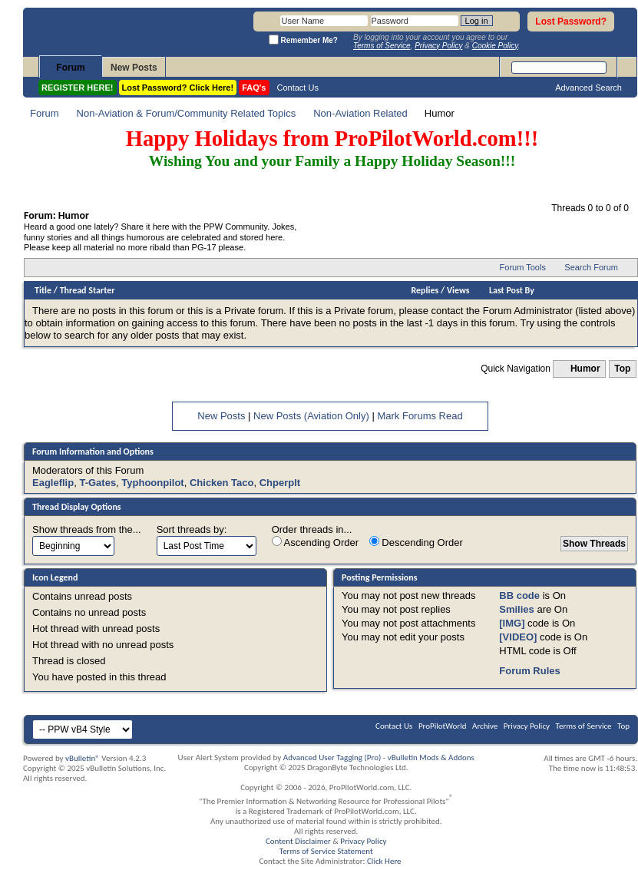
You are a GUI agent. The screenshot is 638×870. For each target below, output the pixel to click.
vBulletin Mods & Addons (431, 757)
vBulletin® (82, 758)
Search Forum (591, 267)
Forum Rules (529, 670)
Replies (425, 290)
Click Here (384, 861)
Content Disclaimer (298, 841)
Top (622, 368)
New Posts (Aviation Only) (311, 416)
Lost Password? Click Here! (178, 87)
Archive (485, 726)
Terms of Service (584, 726)
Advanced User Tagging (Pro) (332, 757)
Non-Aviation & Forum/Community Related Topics (186, 113)
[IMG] (511, 623)
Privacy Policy (527, 726)
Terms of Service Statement (326, 851)
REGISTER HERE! (77, 87)
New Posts (134, 67)
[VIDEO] (518, 637)
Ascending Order (315, 542)
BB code (519, 595)
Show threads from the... (86, 529)
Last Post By (511, 290)
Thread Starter (87, 290)
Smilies (516, 609)
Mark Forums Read (419, 416)
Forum (70, 67)
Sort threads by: (192, 529)
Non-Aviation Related (360, 113)
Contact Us (298, 87)
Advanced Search (588, 87)
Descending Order (416, 542)
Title (43, 290)
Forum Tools (523, 267)
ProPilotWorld (442, 726)
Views (458, 290)
